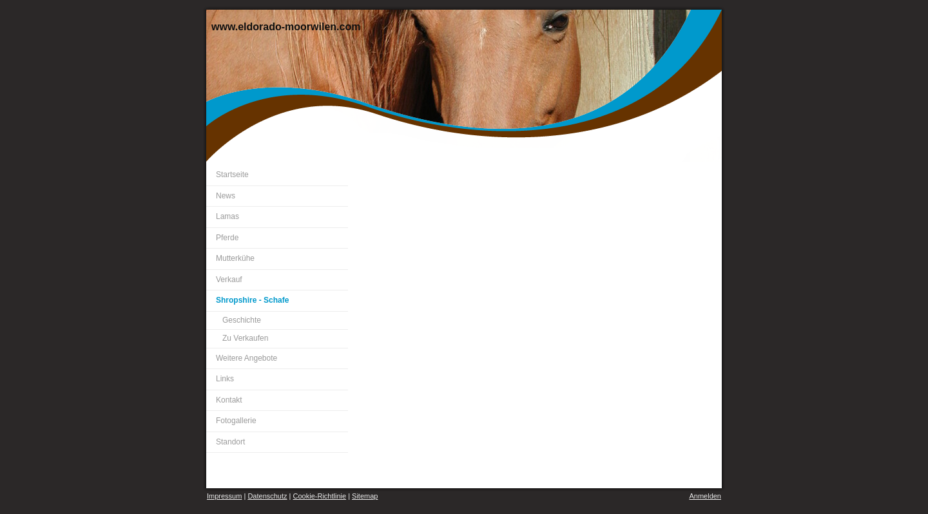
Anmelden (705, 496)
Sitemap (365, 496)
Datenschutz (267, 496)
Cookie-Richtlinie (320, 496)
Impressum (224, 496)
